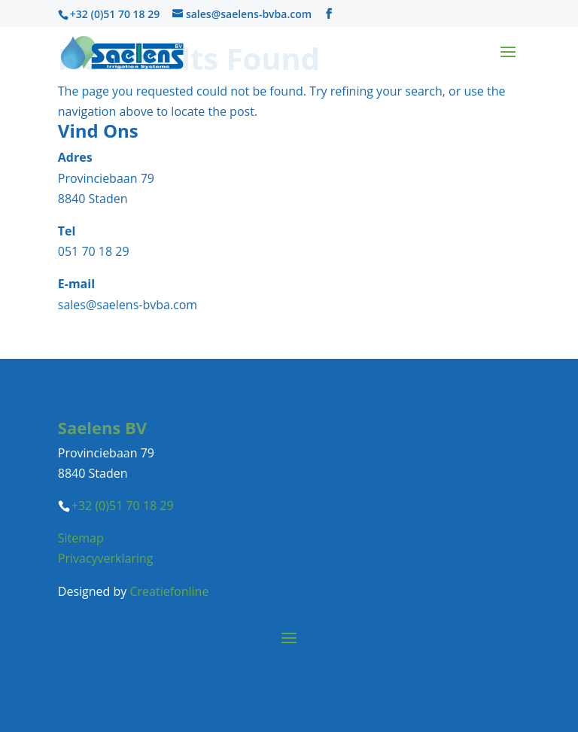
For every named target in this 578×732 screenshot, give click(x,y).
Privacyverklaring (106, 558)
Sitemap (81, 538)
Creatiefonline (168, 591)
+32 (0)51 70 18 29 (115, 14)
